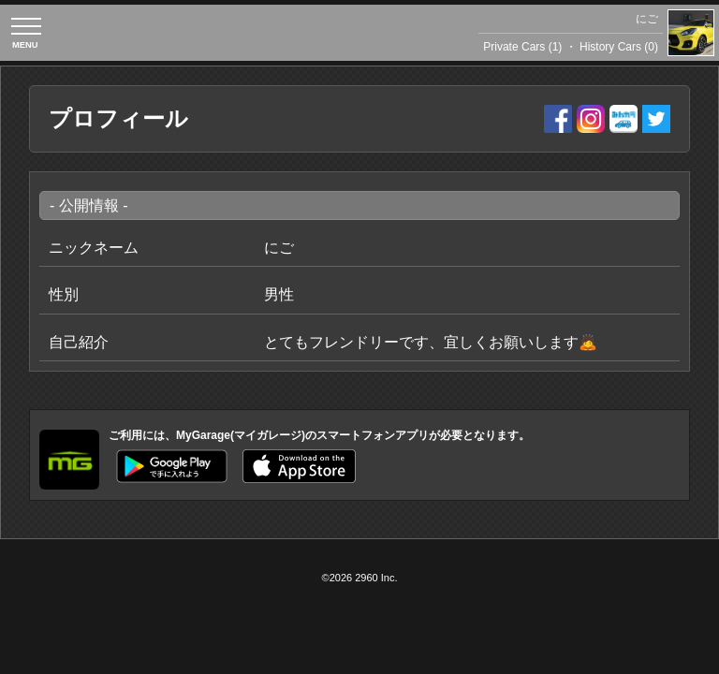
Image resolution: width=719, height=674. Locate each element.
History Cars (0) (619, 46)
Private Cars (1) (522, 46)
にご (647, 18)
